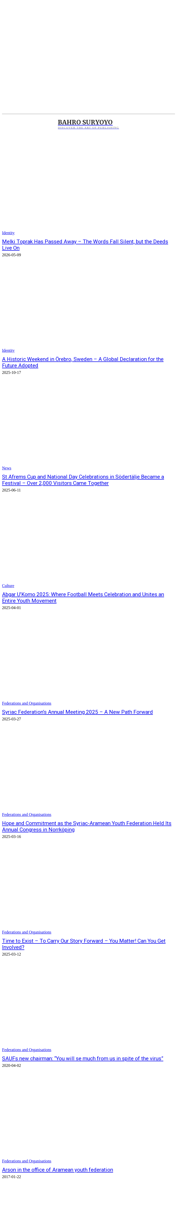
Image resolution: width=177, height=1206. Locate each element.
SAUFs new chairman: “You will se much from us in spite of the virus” (82, 1058)
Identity (8, 233)
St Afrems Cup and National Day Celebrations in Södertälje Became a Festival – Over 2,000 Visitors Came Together (83, 480)
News (6, 468)
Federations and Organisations (26, 703)
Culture (8, 585)
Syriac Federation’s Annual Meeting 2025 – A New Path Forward (77, 712)
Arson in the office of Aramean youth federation (57, 1170)
